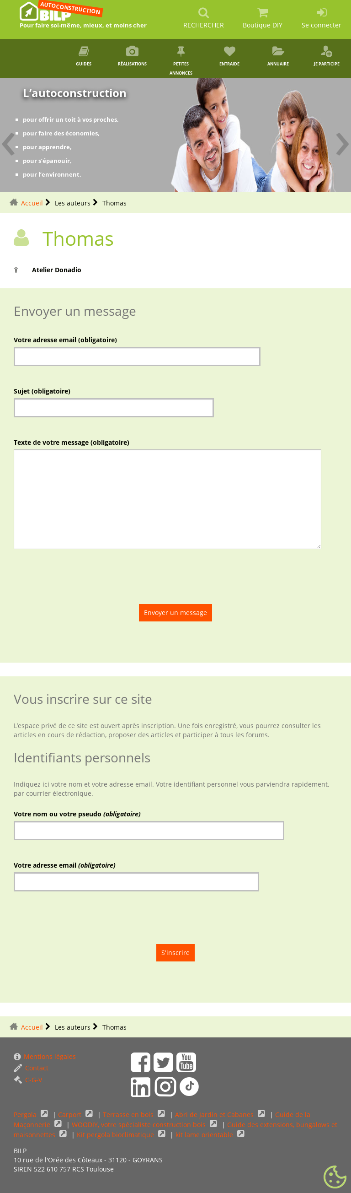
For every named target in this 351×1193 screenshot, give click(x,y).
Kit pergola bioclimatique (116, 1134)
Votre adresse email (65, 865)
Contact (31, 1067)
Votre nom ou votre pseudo (77, 814)
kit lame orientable (205, 1134)
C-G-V (28, 1079)
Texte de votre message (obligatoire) (71, 442)
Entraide (229, 56)
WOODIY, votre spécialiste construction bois (139, 1124)
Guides (83, 56)
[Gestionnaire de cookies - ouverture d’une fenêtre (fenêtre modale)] (335, 1177)
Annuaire (277, 56)
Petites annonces (181, 61)
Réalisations (132, 56)
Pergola (26, 1114)
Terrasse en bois (129, 1114)
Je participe (326, 56)
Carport (70, 1114)
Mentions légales (45, 1056)
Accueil (32, 203)
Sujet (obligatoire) (42, 391)
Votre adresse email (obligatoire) (65, 339)
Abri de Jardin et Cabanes (215, 1114)
